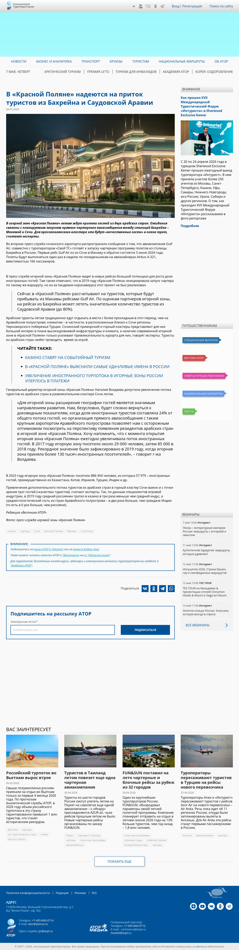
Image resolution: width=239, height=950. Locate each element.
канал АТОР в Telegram (48, 549)
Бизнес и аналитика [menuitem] (54, 61)
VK (148, 6)
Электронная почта (23, 622)
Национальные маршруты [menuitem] (182, 61)
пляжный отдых (133, 840)
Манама (71, 531)
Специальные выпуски (201, 340)
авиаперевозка (75, 845)
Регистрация (192, 6)
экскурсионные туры (136, 845)
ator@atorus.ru (38, 924)
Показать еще (119, 861)
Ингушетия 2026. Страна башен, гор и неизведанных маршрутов (204, 571)
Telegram (162, 6)
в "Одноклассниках (96, 555)
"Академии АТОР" (21, 565)
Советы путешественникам (204, 376)
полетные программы (93, 840)
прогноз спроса (17, 839)
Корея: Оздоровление (214, 72)
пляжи (44, 834)
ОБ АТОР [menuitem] (221, 61)
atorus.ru (201, 946)
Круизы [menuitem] (116, 61)
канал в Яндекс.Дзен (86, 549)
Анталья (187, 835)
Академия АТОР (176, 72)
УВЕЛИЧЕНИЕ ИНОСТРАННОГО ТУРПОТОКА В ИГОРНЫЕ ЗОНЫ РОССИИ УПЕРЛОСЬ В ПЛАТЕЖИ (94, 378)
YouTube (141, 6)
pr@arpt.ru (45, 931)
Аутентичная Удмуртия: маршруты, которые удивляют (206, 552)
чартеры (25, 531)
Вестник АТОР (193, 358)
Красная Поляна (53, 531)
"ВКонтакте (70, 555)
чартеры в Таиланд (89, 835)
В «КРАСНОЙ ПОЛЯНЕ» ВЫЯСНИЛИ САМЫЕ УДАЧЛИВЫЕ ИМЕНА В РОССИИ (97, 366)
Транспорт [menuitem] (91, 61)
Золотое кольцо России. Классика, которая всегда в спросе (206, 612)
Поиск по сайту (221, 6)
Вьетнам (13, 829)
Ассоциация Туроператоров (23, 5)
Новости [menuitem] (18, 61)
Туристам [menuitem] (140, 61)
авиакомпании (204, 835)
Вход (175, 6)
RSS (94, 893)
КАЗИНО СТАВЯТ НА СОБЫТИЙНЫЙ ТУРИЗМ (67, 357)
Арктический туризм (62, 72)
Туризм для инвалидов (136, 72)
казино (12, 531)
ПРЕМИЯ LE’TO (98, 72)
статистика (87, 531)
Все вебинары (197, 625)
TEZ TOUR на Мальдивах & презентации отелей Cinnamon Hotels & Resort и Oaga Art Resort (205, 591)
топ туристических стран (22, 834)
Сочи (37, 531)
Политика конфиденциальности (28, 893)
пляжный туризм (156, 840)
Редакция (62, 893)
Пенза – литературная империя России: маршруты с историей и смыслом (204, 531)
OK (155, 6)
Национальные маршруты (203, 393)
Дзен (134, 6)
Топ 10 (188, 411)
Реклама (80, 893)
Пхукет (70, 835)
